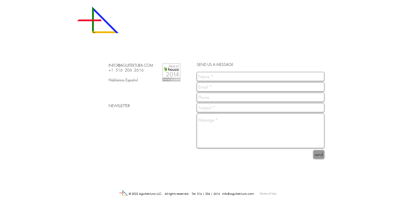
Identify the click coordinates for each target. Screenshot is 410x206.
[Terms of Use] (280, 194)
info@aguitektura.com (238, 194)
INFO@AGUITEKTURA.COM (131, 65)
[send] (318, 154)
